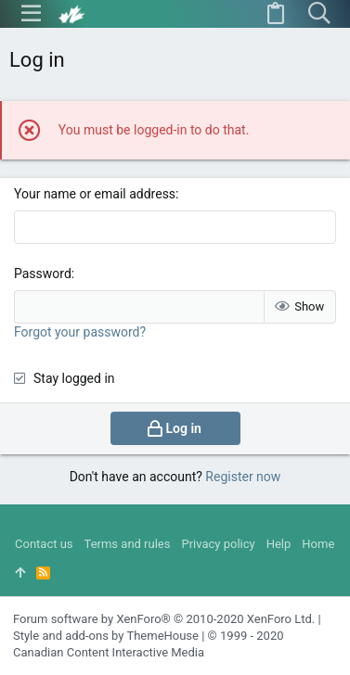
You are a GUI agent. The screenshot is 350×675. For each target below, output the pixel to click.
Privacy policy (217, 544)
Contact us (44, 544)
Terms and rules (127, 544)
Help (279, 544)
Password (42, 273)
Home (318, 544)
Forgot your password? (80, 332)
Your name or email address (94, 193)
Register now (242, 476)
